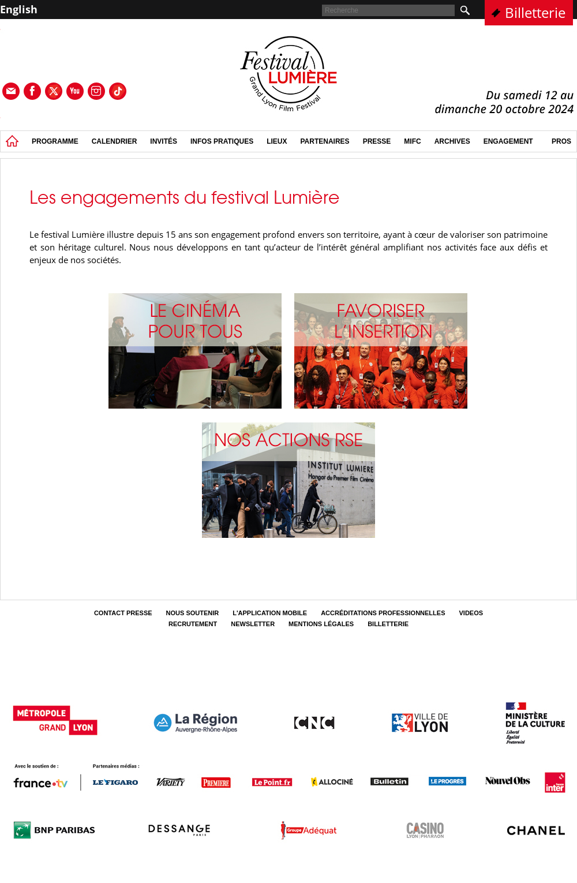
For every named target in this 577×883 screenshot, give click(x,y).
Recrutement (192, 623)
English (19, 9)
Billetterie (535, 12)
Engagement (508, 141)
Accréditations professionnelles (383, 612)
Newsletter (253, 623)
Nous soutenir (192, 612)
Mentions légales (321, 623)
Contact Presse (123, 612)
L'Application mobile (270, 612)
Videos (471, 612)
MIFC (412, 141)
